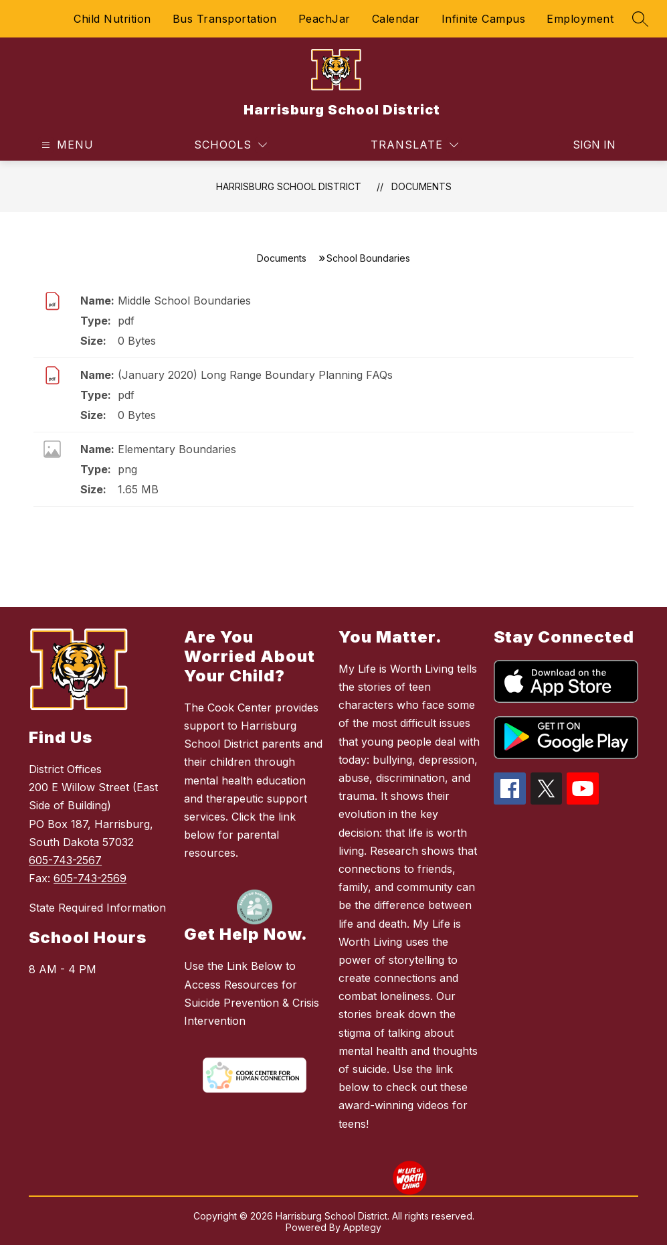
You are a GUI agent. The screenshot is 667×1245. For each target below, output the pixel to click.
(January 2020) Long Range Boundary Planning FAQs (255, 375)
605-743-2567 (65, 860)
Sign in (594, 144)
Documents (421, 186)
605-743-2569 (90, 878)
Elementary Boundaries (177, 449)
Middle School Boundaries (184, 300)
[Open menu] (66, 145)
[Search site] (640, 19)
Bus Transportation (225, 18)
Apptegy (362, 1227)
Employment (580, 18)
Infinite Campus (484, 18)
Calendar (396, 18)
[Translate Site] (414, 145)
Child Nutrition (112, 18)
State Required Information (97, 907)
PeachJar (324, 18)
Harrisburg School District (288, 186)
